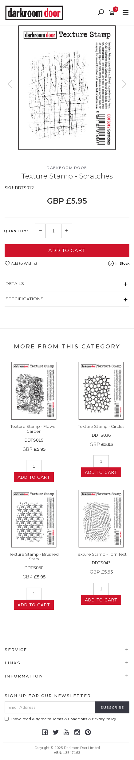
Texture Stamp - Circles (101, 426)
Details (15, 283)
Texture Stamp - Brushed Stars (34, 557)
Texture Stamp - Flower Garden (33, 429)
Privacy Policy (104, 718)
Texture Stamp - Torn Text (101, 554)
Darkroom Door (67, 167)
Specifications (25, 298)
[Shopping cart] (112, 13)
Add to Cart (67, 250)
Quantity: (16, 231)
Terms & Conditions (69, 718)
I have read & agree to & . (61, 718)
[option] (67, 87)
